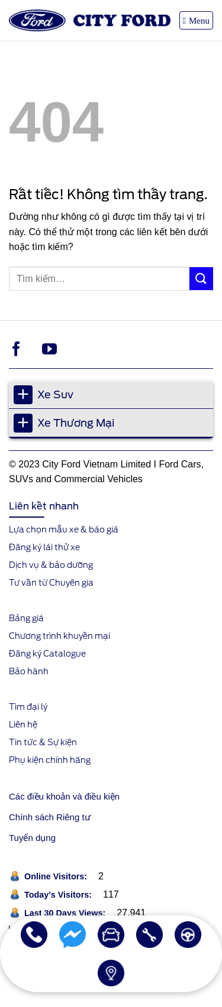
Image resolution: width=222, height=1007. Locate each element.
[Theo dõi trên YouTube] (49, 350)
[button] (196, 20)
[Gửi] (201, 278)
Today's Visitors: (59, 894)
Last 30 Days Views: (66, 913)
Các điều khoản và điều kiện (64, 796)
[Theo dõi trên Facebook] (16, 350)
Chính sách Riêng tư (50, 817)
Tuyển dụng (32, 838)
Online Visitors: (56, 876)
